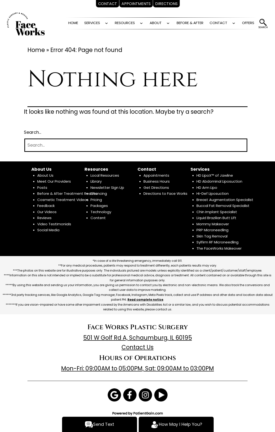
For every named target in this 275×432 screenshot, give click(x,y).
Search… (32, 132)
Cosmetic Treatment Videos (63, 199)
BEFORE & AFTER (190, 22)
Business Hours (156, 181)
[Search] (135, 145)
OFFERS (248, 22)
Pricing (96, 199)
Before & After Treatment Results (67, 193)
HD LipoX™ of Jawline (214, 175)
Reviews (44, 217)
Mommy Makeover (212, 223)
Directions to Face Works (165, 193)
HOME (73, 22)
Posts (42, 187)
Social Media (48, 229)
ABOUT (156, 22)
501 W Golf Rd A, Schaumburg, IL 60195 (137, 338)
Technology (100, 211)
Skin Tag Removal (211, 236)
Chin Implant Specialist (216, 211)
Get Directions (156, 187)
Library (96, 181)
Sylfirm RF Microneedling (217, 242)
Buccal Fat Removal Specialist (222, 205)
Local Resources (104, 175)
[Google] (114, 394)
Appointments (156, 175)
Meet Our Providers (54, 181)
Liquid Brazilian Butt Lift (216, 217)
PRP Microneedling (212, 229)
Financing (98, 193)
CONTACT (218, 22)
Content (98, 217)
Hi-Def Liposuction (212, 193)
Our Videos (47, 211)
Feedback (46, 205)
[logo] (26, 23)
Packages (99, 205)
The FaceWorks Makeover (219, 248)
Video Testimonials (54, 223)
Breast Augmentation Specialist (224, 199)
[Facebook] (130, 394)
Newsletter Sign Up (107, 187)
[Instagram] (145, 394)
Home (36, 50)
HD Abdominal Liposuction (219, 181)
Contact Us (137, 347)
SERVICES (92, 22)
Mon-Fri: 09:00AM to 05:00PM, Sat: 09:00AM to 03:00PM (137, 368)
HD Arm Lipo (206, 187)
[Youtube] (161, 394)
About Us (45, 175)
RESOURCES (125, 22)
